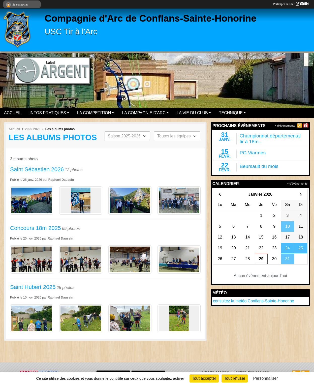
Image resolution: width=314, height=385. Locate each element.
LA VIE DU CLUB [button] (192, 113)
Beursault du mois (259, 166)
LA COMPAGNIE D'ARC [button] (144, 113)
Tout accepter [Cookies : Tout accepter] (204, 378)
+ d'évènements (285, 125)
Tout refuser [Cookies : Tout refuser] (234, 378)
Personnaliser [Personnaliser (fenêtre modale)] (265, 378)
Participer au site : (290, 4)
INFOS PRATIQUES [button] (47, 113)
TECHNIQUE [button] (231, 113)
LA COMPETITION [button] (94, 113)
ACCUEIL (12, 113)
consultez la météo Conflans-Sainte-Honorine (253, 301)
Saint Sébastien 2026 (37, 169)
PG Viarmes (253, 152)
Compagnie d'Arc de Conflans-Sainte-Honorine (150, 18)
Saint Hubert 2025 (33, 287)
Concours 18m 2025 (35, 228)
